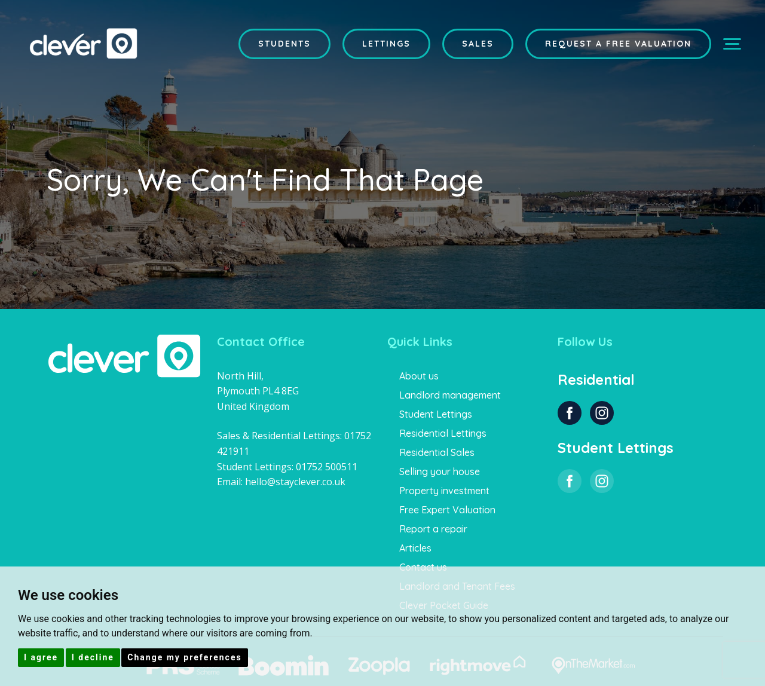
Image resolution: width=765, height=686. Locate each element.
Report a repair (433, 529)
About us (419, 376)
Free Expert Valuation (447, 510)
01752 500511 (326, 466)
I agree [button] (41, 657)
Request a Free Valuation (618, 43)
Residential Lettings (442, 433)
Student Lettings (435, 414)
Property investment (444, 491)
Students (284, 43)
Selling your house (439, 471)
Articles (415, 548)
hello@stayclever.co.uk (295, 481)
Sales (478, 43)
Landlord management (450, 395)
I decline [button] (93, 657)
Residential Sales (437, 452)
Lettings (386, 43)
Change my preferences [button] (184, 657)
